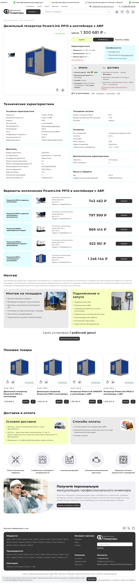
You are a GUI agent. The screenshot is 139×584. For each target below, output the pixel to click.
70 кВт (64, 536)
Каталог (32, 12)
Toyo (16, 554)
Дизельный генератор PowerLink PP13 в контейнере (49, 397)
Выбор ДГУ (79, 536)
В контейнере (115, 95)
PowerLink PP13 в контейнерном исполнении (15, 261)
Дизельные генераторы (11, 20)
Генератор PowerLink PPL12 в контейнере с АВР (119, 395)
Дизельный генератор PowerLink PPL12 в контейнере (16, 397)
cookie (5, 579)
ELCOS (23, 551)
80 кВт (9, 539)
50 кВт (49, 536)
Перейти (124, 203)
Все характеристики (77, 59)
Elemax (64, 551)
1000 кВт (42, 542)
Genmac (10, 551)
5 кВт (9, 536)
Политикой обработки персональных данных (23, 579)
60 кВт (56, 536)
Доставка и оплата (82, 560)
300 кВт (47, 539)
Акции (41, 6)
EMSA (30, 551)
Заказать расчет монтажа (69, 341)
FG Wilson (36, 554)
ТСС (43, 554)
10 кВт (21, 20)
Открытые (11, 567)
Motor (36, 551)
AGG (16, 551)
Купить (82, 39)
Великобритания (115, 57)
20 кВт (28, 536)
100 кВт (24, 539)
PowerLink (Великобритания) (53, 128)
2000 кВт (51, 542)
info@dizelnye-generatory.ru (103, 6)
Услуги (50, 6)
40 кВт (42, 536)
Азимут (50, 554)
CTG (33, 557)
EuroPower (59, 554)
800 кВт (26, 542)
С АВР (124, 95)
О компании (31, 6)
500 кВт (64, 539)
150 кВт (31, 539)
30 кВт (35, 536)
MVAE (49, 551)
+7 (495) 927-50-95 (128, 6)
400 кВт (56, 539)
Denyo (17, 557)
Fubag (27, 554)
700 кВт (18, 542)
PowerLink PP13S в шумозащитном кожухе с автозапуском (15, 245)
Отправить (101, 545)
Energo (56, 551)
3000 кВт (61, 542)
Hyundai (10, 557)
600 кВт (10, 542)
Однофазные (102, 95)
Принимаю (90, 579)
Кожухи (32, 567)
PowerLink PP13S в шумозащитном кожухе (15, 230)
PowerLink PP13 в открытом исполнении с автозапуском (17, 216)
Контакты (70, 6)
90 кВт (16, 539)
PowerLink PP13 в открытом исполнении (17, 203)
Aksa (21, 554)
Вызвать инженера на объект (70, 509)
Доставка (59, 6)
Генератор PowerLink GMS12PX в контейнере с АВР (84, 397)
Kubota (9, 554)
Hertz (43, 551)
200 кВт (39, 539)
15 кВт (21, 536)
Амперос (25, 557)
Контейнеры (22, 567)
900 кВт (34, 542)
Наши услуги (80, 563)
